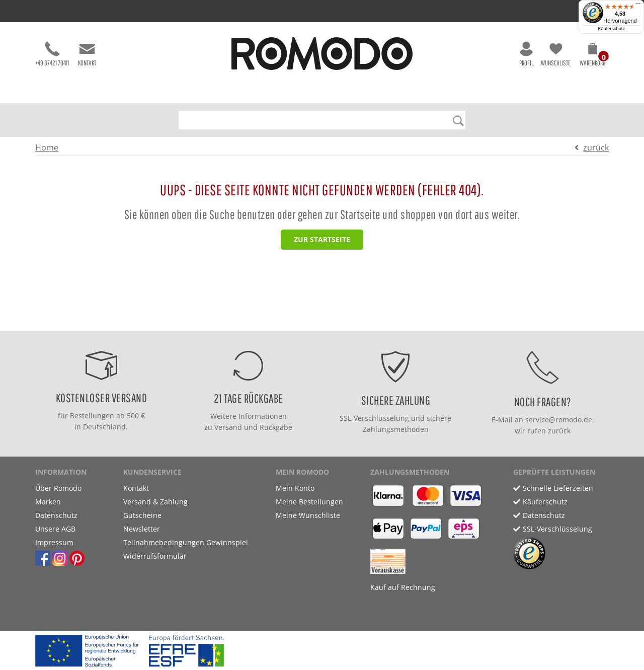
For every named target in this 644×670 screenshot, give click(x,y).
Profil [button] (526, 54)
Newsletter (141, 529)
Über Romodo (58, 488)
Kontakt (87, 54)
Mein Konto (295, 488)
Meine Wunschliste (308, 515)
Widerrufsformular (155, 556)
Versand (228, 427)
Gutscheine (142, 515)
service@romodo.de (558, 419)
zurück (596, 147)
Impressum (54, 542)
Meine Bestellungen (309, 501)
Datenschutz (56, 515)
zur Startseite (322, 239)
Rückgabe (276, 427)
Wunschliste (556, 54)
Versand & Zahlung (155, 501)
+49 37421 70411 (52, 54)
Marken (48, 501)
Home (46, 147)
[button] (592, 56)
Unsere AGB (55, 529)
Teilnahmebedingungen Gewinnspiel (185, 542)
